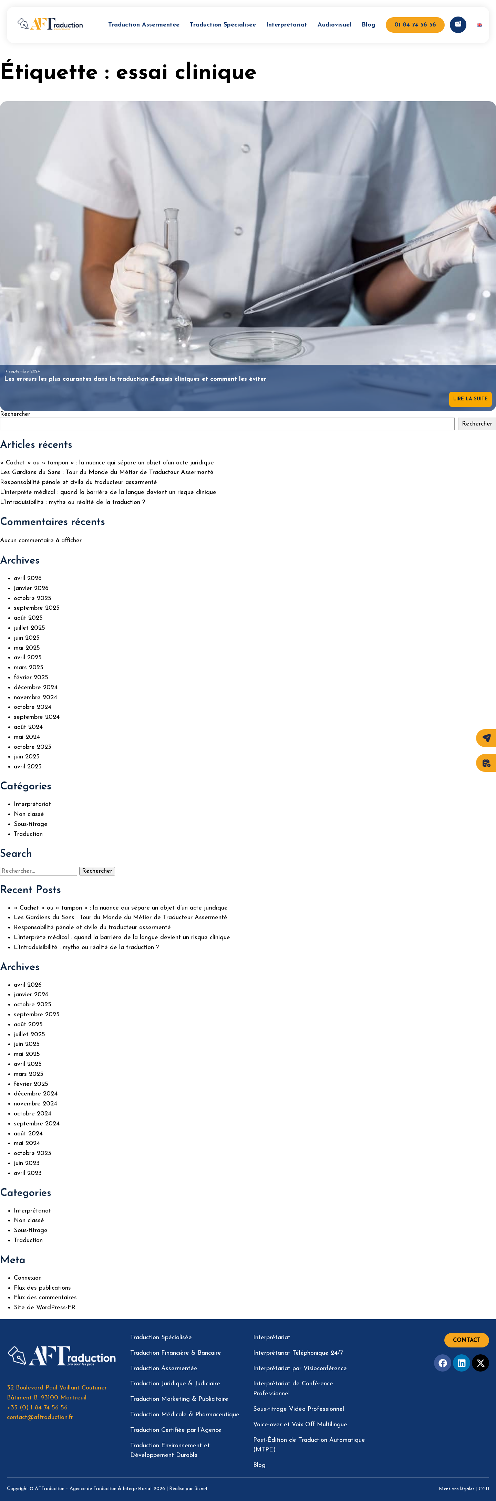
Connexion (28, 1278)
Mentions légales (457, 1489)
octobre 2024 (32, 707)
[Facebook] (442, 1363)
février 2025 (31, 677)
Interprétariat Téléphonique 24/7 (298, 1353)
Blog (368, 25)
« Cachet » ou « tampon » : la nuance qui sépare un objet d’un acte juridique (107, 463)
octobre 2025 (32, 598)
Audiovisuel (334, 25)
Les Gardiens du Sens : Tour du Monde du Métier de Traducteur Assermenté (107, 472)
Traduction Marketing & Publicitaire (179, 1399)
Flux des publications (42, 1288)
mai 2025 (27, 648)
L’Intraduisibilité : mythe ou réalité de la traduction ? (72, 502)
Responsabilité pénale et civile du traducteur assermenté (78, 482)
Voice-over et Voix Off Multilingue (300, 1424)
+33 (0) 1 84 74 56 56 (37, 1408)
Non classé (29, 814)
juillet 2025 (29, 628)
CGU (484, 1489)
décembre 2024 (36, 687)
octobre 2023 (32, 747)
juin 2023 (27, 757)
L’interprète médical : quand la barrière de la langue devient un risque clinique (108, 492)
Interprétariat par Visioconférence (300, 1368)
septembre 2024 (37, 717)
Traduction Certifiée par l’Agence (175, 1430)
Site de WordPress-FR (44, 1307)
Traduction (28, 834)
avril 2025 (28, 657)
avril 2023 (28, 767)
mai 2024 (27, 737)
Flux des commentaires (45, 1297)
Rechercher (15, 414)
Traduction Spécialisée (223, 25)
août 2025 (28, 618)
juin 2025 (27, 638)
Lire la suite (470, 399)
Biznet (201, 1488)
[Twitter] (480, 1363)
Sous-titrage (31, 824)
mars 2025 (28, 667)
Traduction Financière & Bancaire (175, 1353)
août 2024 (28, 727)
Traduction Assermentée (143, 25)
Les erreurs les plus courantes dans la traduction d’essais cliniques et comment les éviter (135, 379)
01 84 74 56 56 (415, 25)
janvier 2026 (31, 588)
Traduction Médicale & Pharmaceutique (184, 1414)
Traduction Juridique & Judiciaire (175, 1384)
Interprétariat (286, 25)
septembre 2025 (37, 608)
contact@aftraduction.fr (40, 1417)
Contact (466, 1340)
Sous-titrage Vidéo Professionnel (298, 1409)
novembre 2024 (35, 697)
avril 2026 (28, 578)
